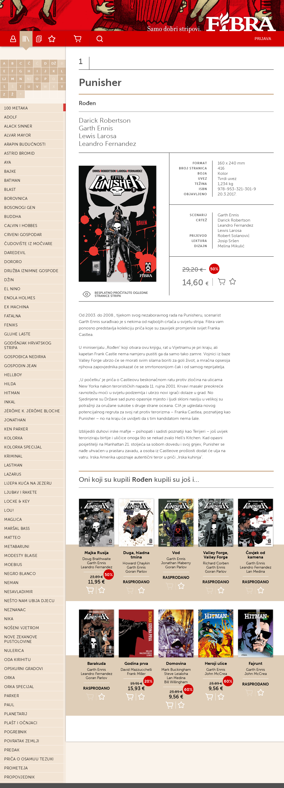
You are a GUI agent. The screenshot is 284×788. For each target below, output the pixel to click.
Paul (9, 689)
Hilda (10, 368)
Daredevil (15, 236)
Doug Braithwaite (96, 559)
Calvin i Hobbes (20, 209)
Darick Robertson (105, 120)
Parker (11, 679)
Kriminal (13, 440)
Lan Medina (255, 571)
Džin (9, 264)
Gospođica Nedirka (25, 340)
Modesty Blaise (20, 539)
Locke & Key (17, 485)
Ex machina (16, 291)
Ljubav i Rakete (20, 476)
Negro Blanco (20, 557)
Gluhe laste (17, 318)
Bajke (10, 155)
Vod (176, 552)
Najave (39, 38)
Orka (9, 661)
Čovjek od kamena (255, 555)
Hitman (12, 377)
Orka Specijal (19, 670)
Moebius (13, 548)
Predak (11, 734)
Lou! (9, 494)
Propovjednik (19, 761)
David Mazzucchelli (136, 669)
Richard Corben (216, 563)
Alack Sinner (18, 110)
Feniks (11, 309)
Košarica (77, 38)
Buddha (12, 200)
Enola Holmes (19, 282)
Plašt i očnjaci (20, 707)
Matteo (12, 521)
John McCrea (216, 674)
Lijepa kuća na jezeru (28, 467)
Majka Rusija (96, 552)
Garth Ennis (96, 128)
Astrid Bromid (19, 137)
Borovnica (16, 182)
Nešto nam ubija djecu (29, 584)
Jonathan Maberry (176, 563)
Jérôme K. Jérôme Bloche (32, 395)
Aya (7, 146)
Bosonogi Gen (19, 191)
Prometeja (16, 752)
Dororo (13, 245)
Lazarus (12, 458)
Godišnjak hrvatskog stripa (27, 329)
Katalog (26, 38)
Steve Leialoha (176, 674)
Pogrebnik (15, 716)
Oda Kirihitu (17, 643)
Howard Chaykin (136, 563)
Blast (10, 173)
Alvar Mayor (17, 119)
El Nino (12, 273)
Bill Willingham (176, 682)
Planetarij (15, 698)
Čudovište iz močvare (28, 227)
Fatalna (12, 300)
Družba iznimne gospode (31, 255)
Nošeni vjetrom (21, 612)
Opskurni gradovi (23, 652)
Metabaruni (16, 530)
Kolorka (13, 422)
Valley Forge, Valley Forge (215, 555)
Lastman (13, 449)
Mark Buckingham (176, 669)
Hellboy (13, 359)
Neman (11, 566)
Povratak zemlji (21, 725)
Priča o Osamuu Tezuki (29, 743)
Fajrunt (255, 663)
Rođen (14, 779)
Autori (13, 38)
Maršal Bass (17, 512)
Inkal (9, 386)
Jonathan (15, 404)
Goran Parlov (136, 571)
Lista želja (51, 38)
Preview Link (115, 294)
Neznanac (15, 594)
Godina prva (136, 663)
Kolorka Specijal (23, 431)
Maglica (13, 503)
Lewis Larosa (97, 136)
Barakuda (96, 663)
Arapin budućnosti (25, 128)
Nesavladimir (18, 575)
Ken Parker (16, 413)
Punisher (14, 770)
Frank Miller (136, 674)
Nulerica (14, 634)
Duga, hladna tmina (136, 555)
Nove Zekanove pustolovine (20, 623)
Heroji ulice (216, 663)
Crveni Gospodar (23, 218)
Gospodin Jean (20, 350)
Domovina (176, 663)
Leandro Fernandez (107, 144)
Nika (8, 603)
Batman (12, 164)
